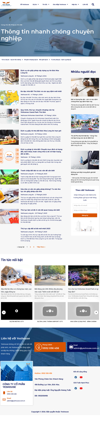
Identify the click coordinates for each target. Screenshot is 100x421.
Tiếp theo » (41, 253)
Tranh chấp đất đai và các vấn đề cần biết (38, 176)
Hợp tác (75, 4)
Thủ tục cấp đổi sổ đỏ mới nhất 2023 (35, 234)
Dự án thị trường (24, 60)
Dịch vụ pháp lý (9, 65)
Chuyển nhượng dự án (45, 60)
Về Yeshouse (24, 4)
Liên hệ (85, 4)
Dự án (36, 4)
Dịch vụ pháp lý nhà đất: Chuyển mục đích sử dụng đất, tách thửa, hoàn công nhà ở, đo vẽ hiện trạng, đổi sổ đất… (41, 157)
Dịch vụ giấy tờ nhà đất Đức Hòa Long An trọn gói (41, 137)
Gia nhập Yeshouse (60, 4)
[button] (93, 4)
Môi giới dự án (64, 60)
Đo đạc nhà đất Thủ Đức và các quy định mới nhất (41, 97)
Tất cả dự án (8, 60)
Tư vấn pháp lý (81, 60)
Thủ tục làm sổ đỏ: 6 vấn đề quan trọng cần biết (40, 216)
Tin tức (46, 4)
